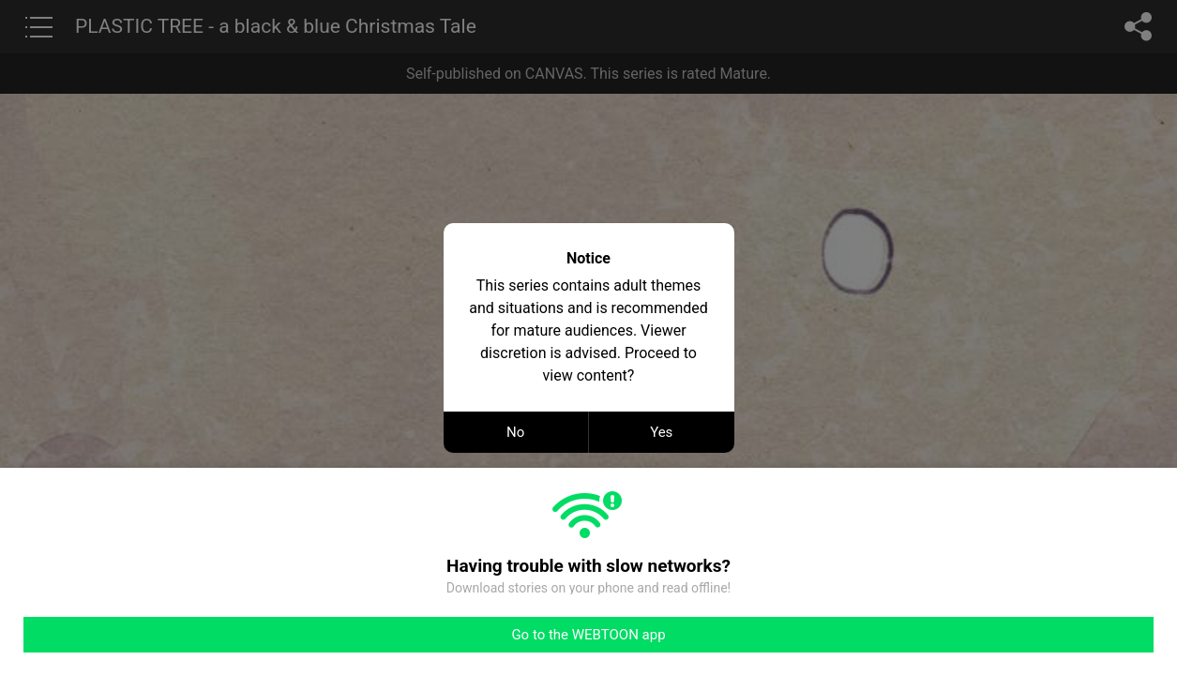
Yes (661, 432)
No (515, 432)
